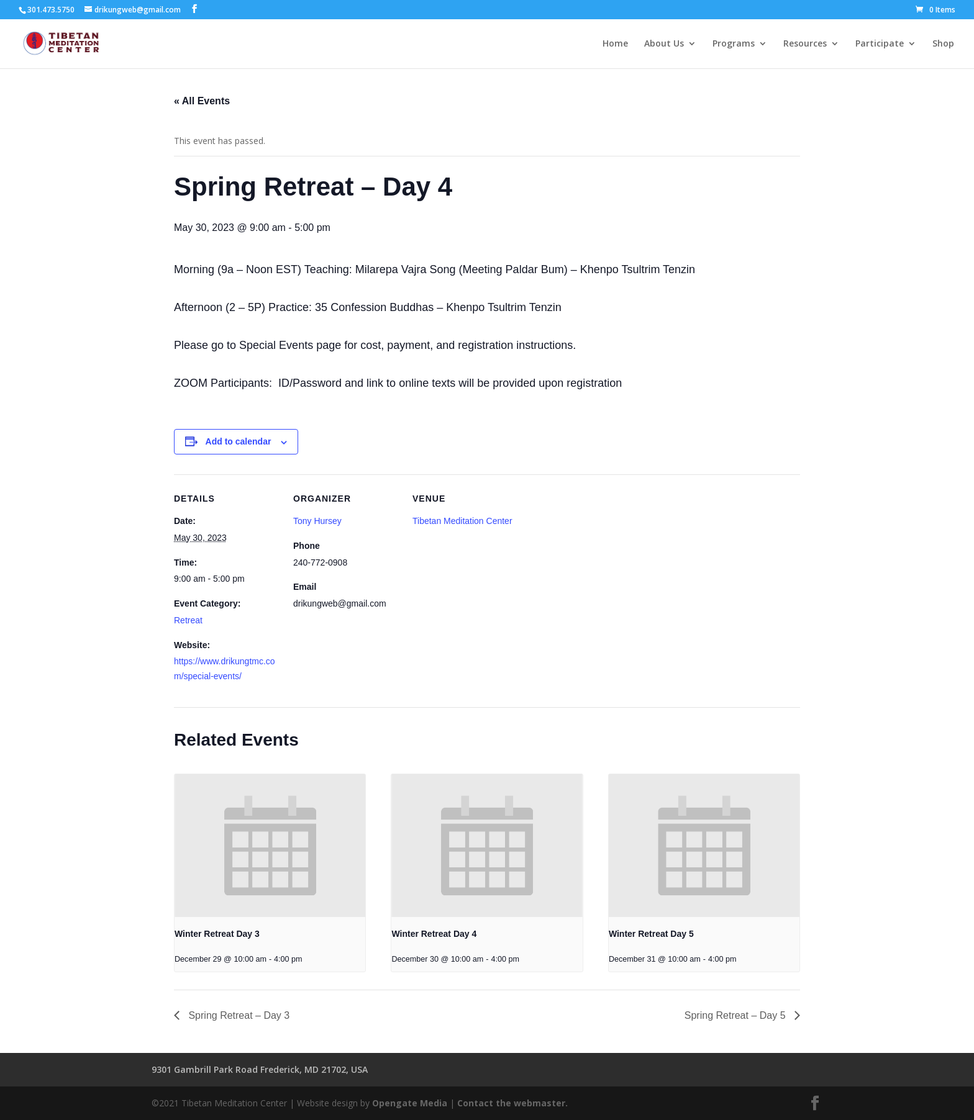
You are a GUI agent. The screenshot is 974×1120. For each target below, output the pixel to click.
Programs (733, 44)
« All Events (202, 101)
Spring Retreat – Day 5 (736, 1015)
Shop (943, 44)
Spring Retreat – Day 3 (237, 1015)
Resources (805, 44)
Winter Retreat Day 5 (651, 934)
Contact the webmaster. (512, 1103)
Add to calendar (238, 441)
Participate (879, 44)
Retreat (188, 620)
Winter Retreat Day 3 (217, 934)
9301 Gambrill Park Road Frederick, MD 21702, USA (260, 1069)
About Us (664, 44)
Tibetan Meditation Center (462, 521)
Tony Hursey (317, 521)
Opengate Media (409, 1103)
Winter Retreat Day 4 (433, 934)
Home (615, 44)
